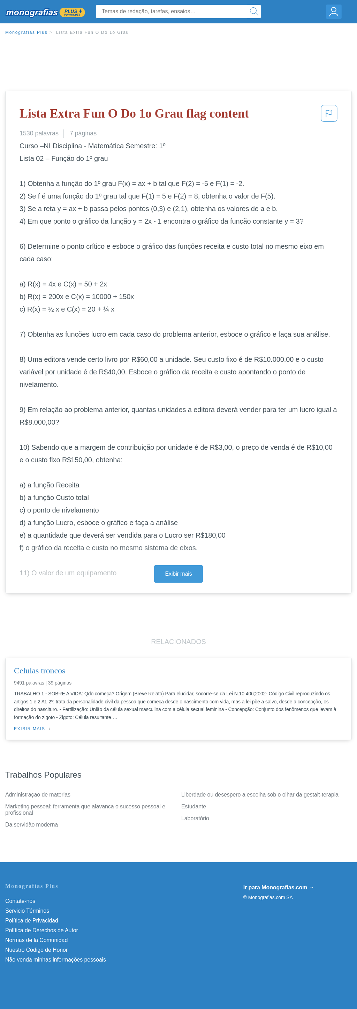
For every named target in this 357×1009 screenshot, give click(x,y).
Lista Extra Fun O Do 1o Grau (92, 32)
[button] (329, 115)
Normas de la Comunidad (36, 940)
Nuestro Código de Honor (36, 950)
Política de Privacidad (31, 921)
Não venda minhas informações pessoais (55, 960)
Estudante (193, 806)
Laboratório (195, 818)
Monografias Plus (26, 32)
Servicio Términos (27, 911)
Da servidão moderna (31, 825)
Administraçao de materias (37, 795)
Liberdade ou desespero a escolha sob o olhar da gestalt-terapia (260, 795)
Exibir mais (178, 574)
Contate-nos (20, 901)
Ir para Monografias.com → (278, 887)
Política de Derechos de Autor (41, 930)
